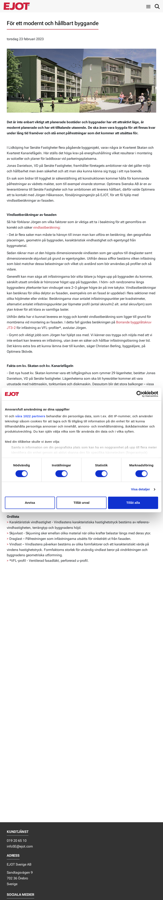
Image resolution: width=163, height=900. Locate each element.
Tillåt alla (133, 503)
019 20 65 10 (17, 841)
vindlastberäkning (46, 227)
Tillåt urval (82, 503)
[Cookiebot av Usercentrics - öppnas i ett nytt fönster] (139, 394)
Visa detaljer (140, 489)
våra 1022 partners (30, 416)
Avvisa (30, 503)
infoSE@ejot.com (20, 846)
